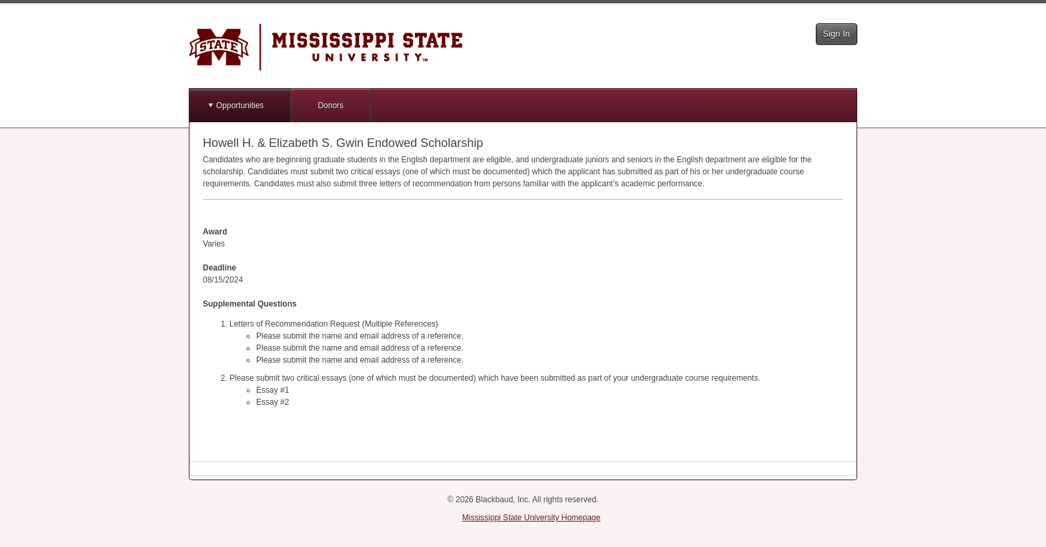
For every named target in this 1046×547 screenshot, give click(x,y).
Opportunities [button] (240, 105)
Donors (331, 105)
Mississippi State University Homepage (531, 517)
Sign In (836, 34)
